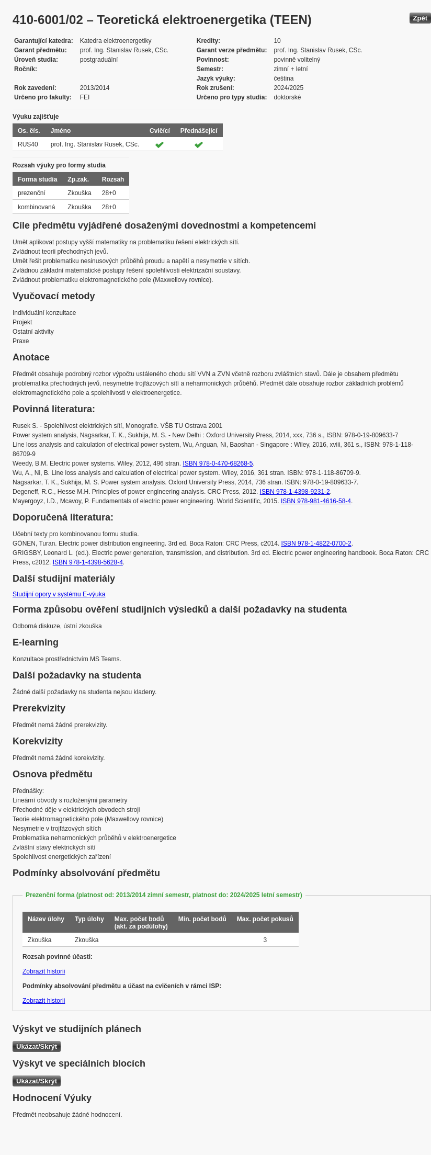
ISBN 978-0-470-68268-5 (218, 463)
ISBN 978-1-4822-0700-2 (316, 543)
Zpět (420, 18)
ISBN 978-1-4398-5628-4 (88, 562)
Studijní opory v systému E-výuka (59, 594)
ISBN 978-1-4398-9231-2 (295, 491)
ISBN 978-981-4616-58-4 (316, 501)
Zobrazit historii (43, 971)
